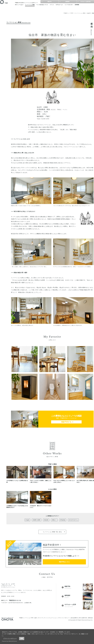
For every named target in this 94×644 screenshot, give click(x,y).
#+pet (27, 541)
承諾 (21, 638)
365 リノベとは (20, 6)
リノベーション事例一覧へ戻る (52, 553)
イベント (57, 6)
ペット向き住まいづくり (46, 6)
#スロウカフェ (73, 541)
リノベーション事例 (32, 6)
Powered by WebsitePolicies (9, 641)
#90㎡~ (54, 541)
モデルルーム (66, 6)
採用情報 (86, 6)
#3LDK (46, 541)
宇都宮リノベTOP (68, 13)
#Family (62, 541)
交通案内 (27, 624)
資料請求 (77, 1)
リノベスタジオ (77, 6)
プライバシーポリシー (10, 638)
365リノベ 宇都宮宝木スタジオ (11, 621)
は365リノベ (28, 3)
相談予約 (59, 1)
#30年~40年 (36, 541)
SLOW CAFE (45, 118)
